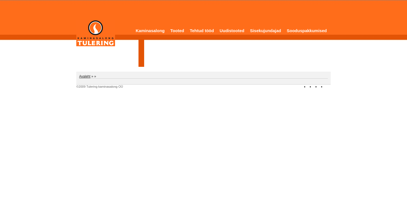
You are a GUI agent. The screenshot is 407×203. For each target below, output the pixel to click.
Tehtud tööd (202, 30)
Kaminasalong (150, 30)
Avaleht (84, 76)
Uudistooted (232, 30)
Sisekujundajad (265, 30)
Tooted (177, 30)
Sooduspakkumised (307, 30)
